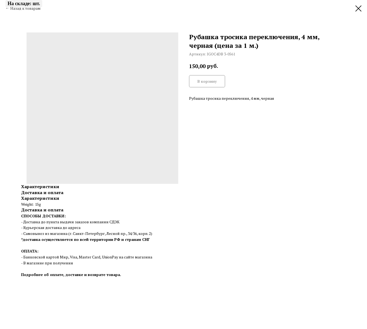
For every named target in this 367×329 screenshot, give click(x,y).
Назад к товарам (25, 8)
